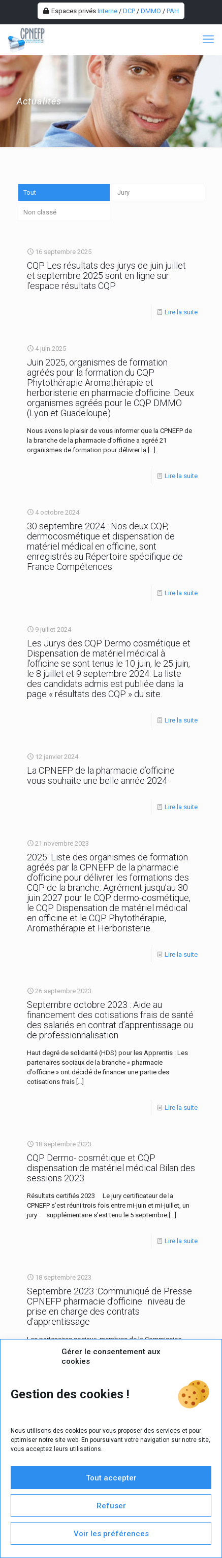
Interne (107, 11)
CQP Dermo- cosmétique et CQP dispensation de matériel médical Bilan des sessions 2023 (111, 1167)
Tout (29, 192)
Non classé (39, 212)
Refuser (111, 1505)
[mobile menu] (208, 39)
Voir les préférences (111, 1533)
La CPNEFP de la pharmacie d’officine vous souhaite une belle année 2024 (101, 775)
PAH (173, 11)
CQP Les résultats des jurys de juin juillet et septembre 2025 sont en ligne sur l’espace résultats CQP (106, 275)
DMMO (151, 11)
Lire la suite (181, 312)
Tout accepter (111, 1477)
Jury (123, 192)
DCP (129, 11)
